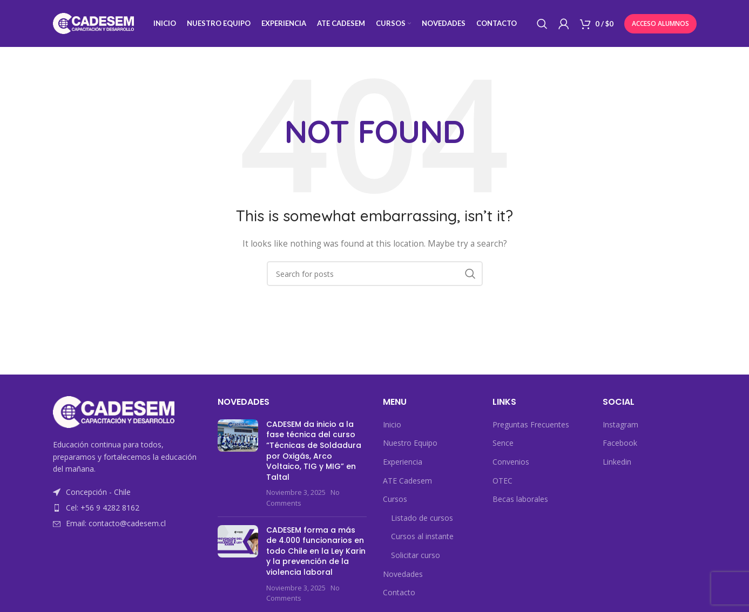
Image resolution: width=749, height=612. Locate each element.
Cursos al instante (422, 538)
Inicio (392, 425)
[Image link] (113, 412)
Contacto (399, 594)
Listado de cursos (422, 519)
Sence (503, 444)
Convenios (510, 463)
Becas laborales (520, 500)
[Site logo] (93, 23)
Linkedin (617, 463)
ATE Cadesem (407, 482)
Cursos (395, 500)
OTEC (502, 482)
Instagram (620, 425)
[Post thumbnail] (238, 464)
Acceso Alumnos (660, 24)
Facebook (620, 444)
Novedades (403, 575)
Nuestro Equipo (410, 444)
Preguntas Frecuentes (530, 425)
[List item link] (127, 509)
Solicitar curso (415, 557)
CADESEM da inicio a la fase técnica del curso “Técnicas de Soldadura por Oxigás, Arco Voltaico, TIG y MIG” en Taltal (313, 452)
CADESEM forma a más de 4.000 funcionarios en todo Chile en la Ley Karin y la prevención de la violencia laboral (316, 552)
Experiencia (402, 463)
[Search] (542, 24)
